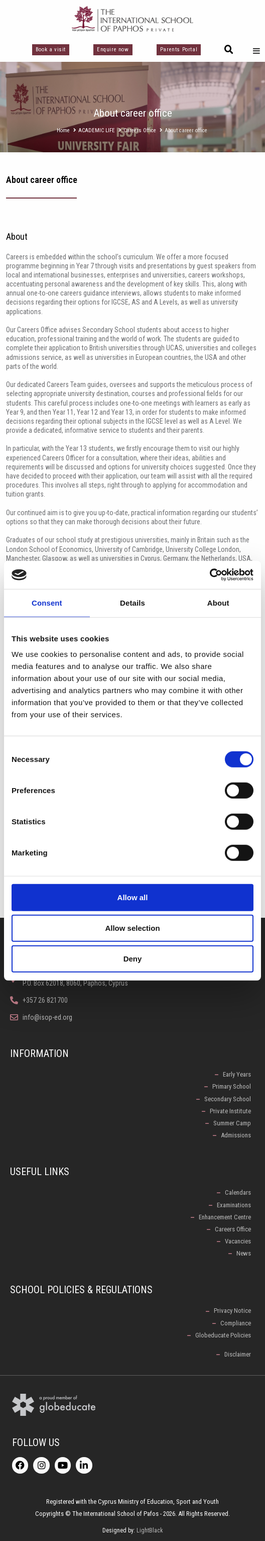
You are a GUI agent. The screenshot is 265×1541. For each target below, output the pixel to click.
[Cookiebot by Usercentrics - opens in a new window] (209, 575)
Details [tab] (132, 602)
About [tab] (218, 602)
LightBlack (150, 1530)
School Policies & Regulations (81, 1290)
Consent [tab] (47, 602)
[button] (229, 50)
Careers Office (139, 130)
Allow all (132, 897)
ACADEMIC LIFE (96, 130)
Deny (132, 958)
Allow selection (132, 928)
